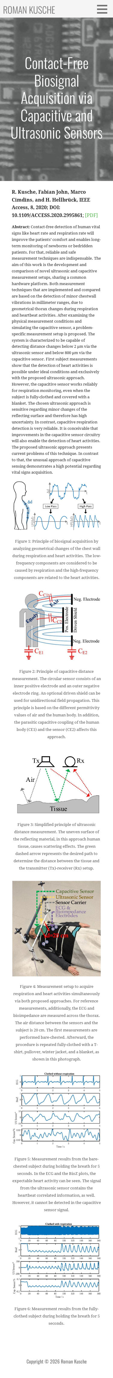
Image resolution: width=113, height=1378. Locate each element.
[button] (104, 9)
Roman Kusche (29, 9)
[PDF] (91, 215)
